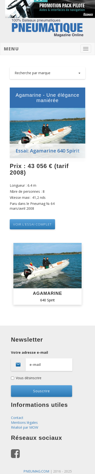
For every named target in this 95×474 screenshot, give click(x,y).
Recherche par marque (47, 73)
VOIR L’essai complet (32, 224)
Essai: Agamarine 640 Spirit (48, 150)
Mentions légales (24, 422)
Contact (17, 417)
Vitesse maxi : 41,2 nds (28, 197)
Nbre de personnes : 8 (27, 191)
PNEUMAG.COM (36, 471)
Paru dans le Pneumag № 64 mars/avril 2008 (32, 206)
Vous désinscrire (26, 378)
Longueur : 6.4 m (23, 185)
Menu (11, 49)
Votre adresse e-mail (47, 360)
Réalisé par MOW (24, 427)
